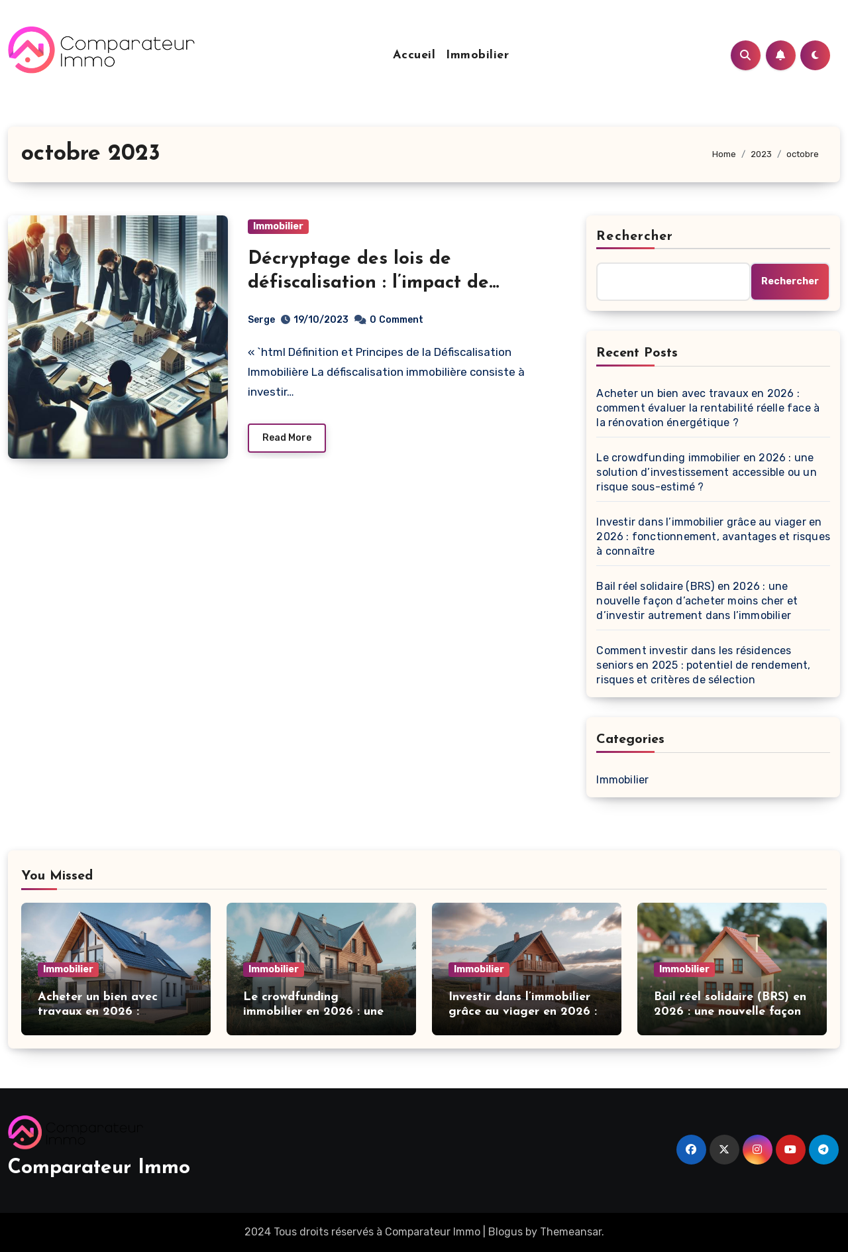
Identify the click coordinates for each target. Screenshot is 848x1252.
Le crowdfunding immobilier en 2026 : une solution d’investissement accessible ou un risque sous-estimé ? (706, 472)
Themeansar (571, 1231)
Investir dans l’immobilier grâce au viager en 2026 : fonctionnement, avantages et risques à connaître (713, 536)
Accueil (414, 55)
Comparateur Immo (99, 1168)
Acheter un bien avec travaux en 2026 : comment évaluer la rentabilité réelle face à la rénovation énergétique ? (708, 408)
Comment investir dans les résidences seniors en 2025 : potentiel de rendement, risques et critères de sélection (703, 665)
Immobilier (477, 55)
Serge (261, 319)
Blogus (505, 1231)
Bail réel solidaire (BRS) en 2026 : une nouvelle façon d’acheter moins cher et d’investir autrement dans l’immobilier (697, 601)
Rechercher (634, 236)
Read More (286, 437)
